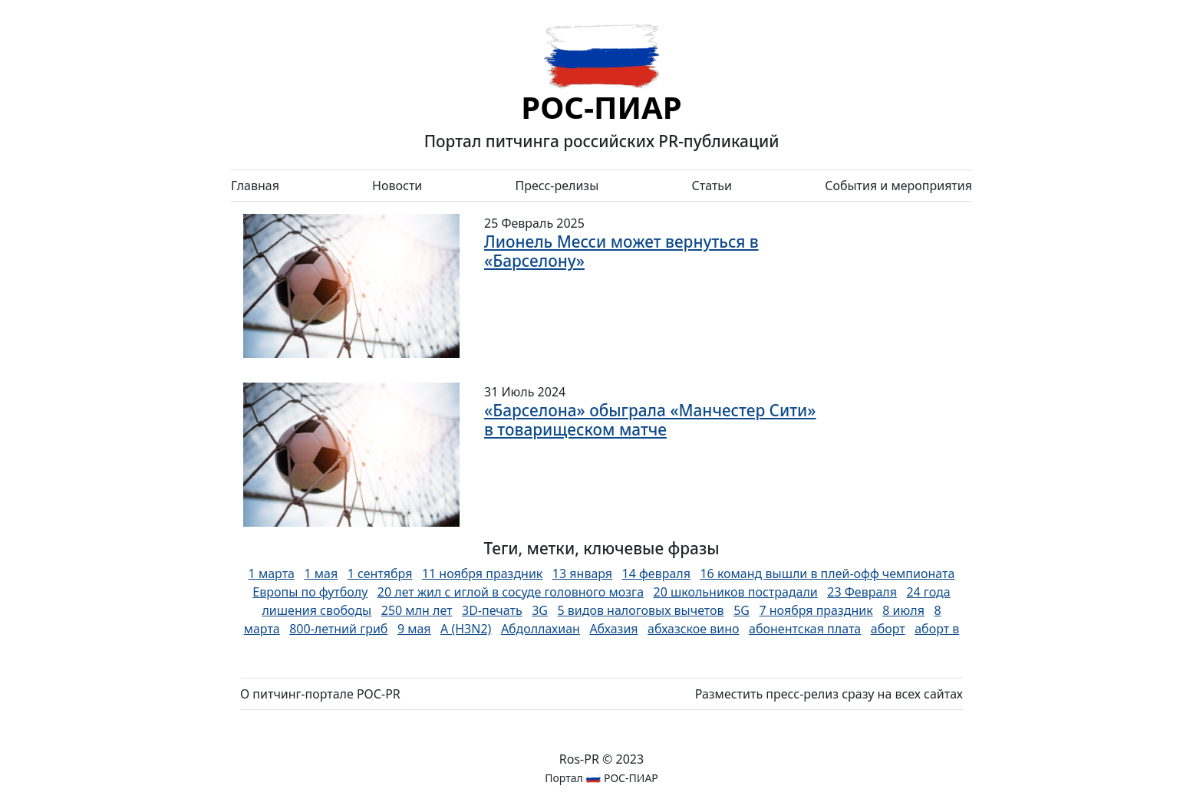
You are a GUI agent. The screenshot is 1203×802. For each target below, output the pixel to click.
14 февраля (656, 573)
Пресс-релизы (556, 185)
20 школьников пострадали (736, 591)
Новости (397, 185)
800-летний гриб (338, 628)
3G (540, 610)
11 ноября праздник (482, 573)
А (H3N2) (465, 628)
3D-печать (492, 610)
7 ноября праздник (815, 610)
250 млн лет (417, 610)
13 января (582, 573)
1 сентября (380, 573)
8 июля (903, 610)
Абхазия (613, 628)
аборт (888, 628)
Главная (255, 185)
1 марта (272, 573)
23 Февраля (862, 591)
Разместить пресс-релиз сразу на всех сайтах (829, 693)
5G (741, 610)
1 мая (321, 573)
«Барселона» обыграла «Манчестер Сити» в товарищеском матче (650, 419)
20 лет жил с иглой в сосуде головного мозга (510, 591)
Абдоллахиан (540, 628)
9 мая (414, 628)
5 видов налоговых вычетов (640, 610)
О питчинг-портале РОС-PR (320, 693)
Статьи (711, 185)
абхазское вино (694, 628)
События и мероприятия (898, 185)
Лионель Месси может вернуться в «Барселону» (621, 251)
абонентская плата (805, 628)
